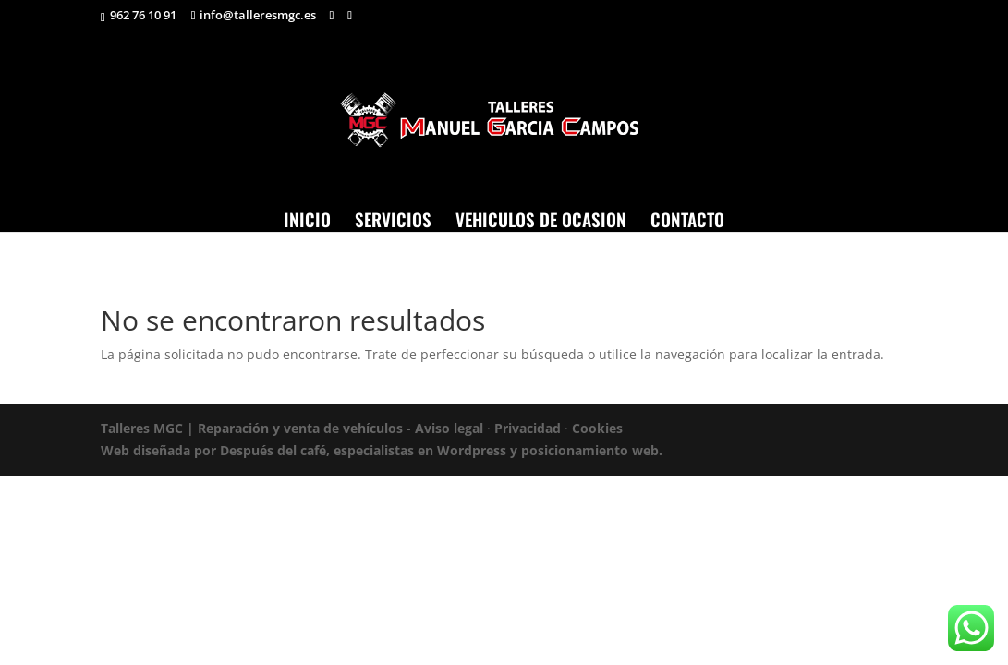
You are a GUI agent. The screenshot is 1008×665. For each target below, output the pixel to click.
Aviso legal (449, 428)
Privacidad (527, 428)
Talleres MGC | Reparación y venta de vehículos (252, 428)
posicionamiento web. (591, 450)
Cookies (597, 428)
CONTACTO (687, 218)
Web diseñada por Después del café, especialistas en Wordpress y (311, 450)
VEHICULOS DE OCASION (540, 218)
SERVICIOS (393, 218)
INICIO (307, 218)
